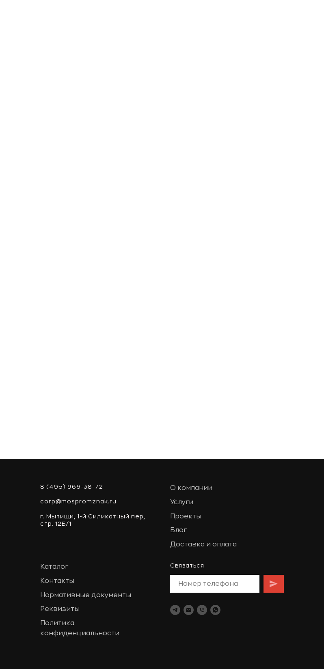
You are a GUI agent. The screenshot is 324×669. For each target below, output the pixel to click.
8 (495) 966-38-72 (71, 487)
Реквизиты (60, 609)
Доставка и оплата (203, 544)
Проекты (185, 516)
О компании (191, 488)
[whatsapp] (215, 610)
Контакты (57, 581)
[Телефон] (202, 610)
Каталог (54, 566)
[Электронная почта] (189, 610)
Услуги (181, 502)
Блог (178, 530)
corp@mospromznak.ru (78, 501)
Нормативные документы (85, 595)
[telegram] (175, 610)
